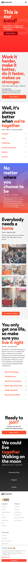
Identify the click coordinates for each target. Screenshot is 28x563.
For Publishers (18, 512)
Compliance (5, 520)
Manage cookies (5, 557)
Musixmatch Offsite (12, 395)
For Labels (16, 509)
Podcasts (4, 525)
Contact (4, 517)
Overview (4, 535)
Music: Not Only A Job (13, 386)
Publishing (6, 143)
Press (3, 515)
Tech (4, 138)
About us (4, 507)
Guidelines (4, 538)
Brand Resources (6, 512)
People (3, 509)
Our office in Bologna (10, 313)
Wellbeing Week (11, 390)
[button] (25, 2)
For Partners (17, 515)
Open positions (10, 33)
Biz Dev (5, 152)
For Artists (16, 507)
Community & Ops (9, 147)
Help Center (5, 543)
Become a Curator (6, 541)
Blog (3, 523)
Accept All (14, 560)
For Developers (18, 520)
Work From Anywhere (13, 381)
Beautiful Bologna (12, 372)
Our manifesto (14, 97)
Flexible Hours (10, 376)
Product (5, 134)
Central (5, 157)
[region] (14, 554)
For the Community (19, 517)
